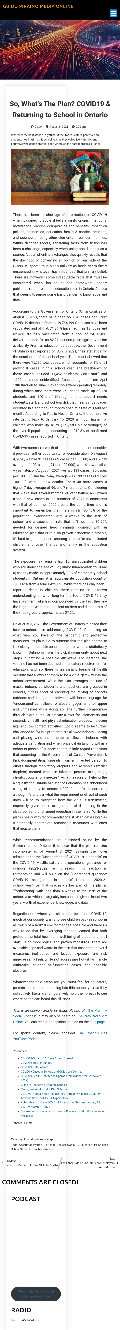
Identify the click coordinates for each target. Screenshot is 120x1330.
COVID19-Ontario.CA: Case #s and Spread (47, 1058)
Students (26, 1149)
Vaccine (49, 1149)
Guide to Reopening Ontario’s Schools (44, 1084)
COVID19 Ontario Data (34, 1067)
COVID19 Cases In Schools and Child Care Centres (51, 1071)
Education (86, 1144)
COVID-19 (73, 1144)
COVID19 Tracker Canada (36, 1062)
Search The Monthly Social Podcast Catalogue (36, 1294)
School (15, 1149)
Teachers (38, 1149)
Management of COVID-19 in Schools (44, 1089)
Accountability (28, 1144)
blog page (97, 1022)
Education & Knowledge (38, 1139)
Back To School (47, 1144)
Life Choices (100, 1144)
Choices (62, 1144)
